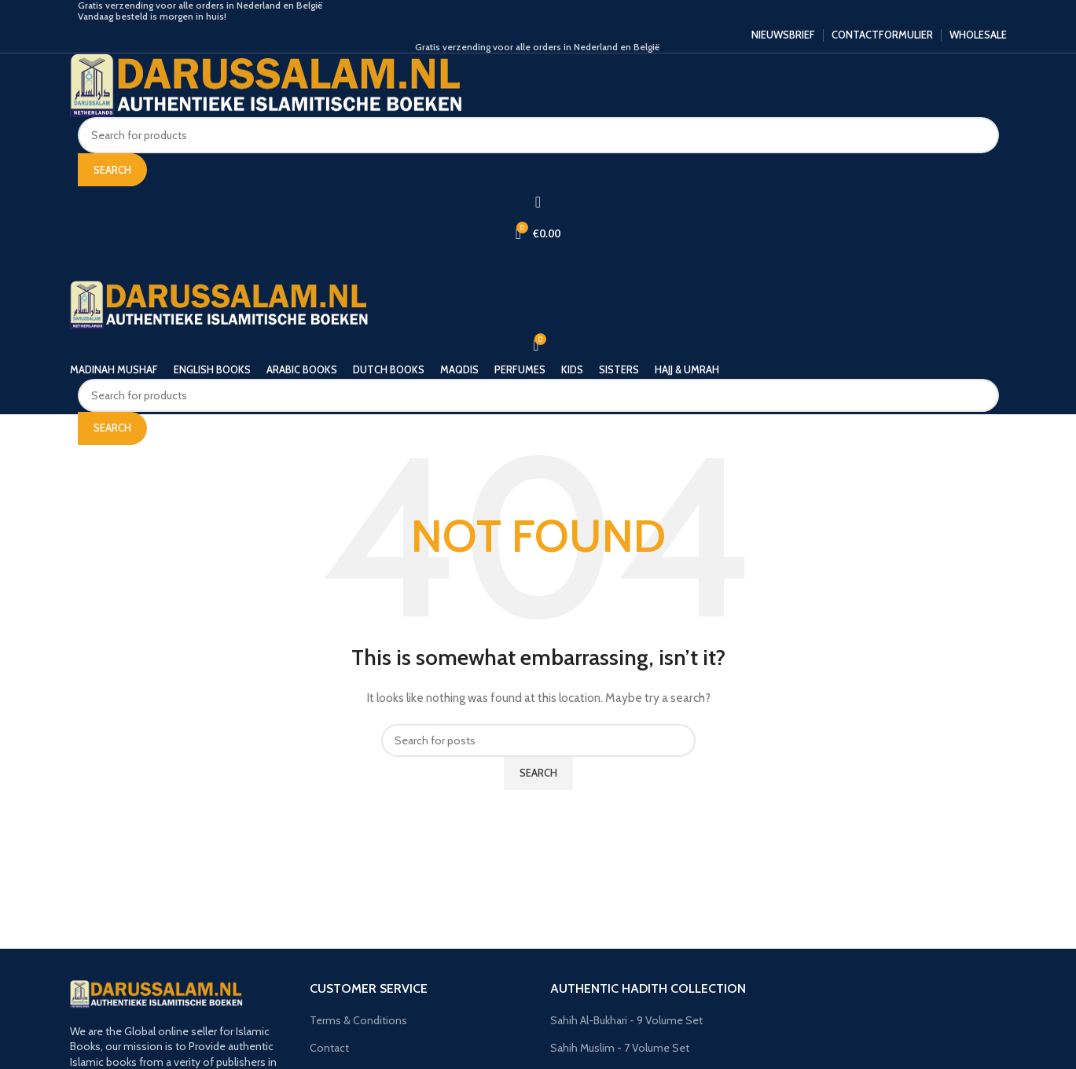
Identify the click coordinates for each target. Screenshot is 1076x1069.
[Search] (538, 135)
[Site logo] (266, 84)
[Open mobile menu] (538, 265)
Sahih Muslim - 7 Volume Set (619, 1048)
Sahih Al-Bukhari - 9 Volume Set (626, 1020)
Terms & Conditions (358, 1020)
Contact (329, 1048)
